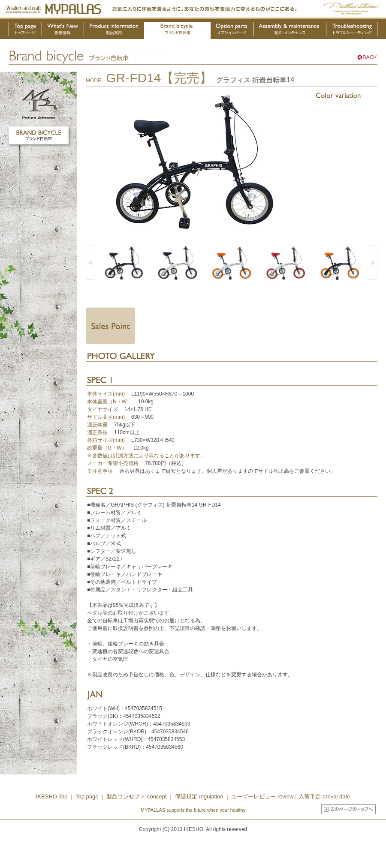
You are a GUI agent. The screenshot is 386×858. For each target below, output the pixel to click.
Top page (87, 796)
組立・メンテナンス (289, 30)
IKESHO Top (51, 796)
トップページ (25, 30)
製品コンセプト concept (137, 796)
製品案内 (114, 30)
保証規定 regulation (198, 796)
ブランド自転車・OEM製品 (177, 30)
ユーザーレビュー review (262, 796)
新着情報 (63, 30)
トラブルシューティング (351, 30)
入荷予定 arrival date (324, 796)
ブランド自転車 (39, 135)
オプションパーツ (232, 30)
